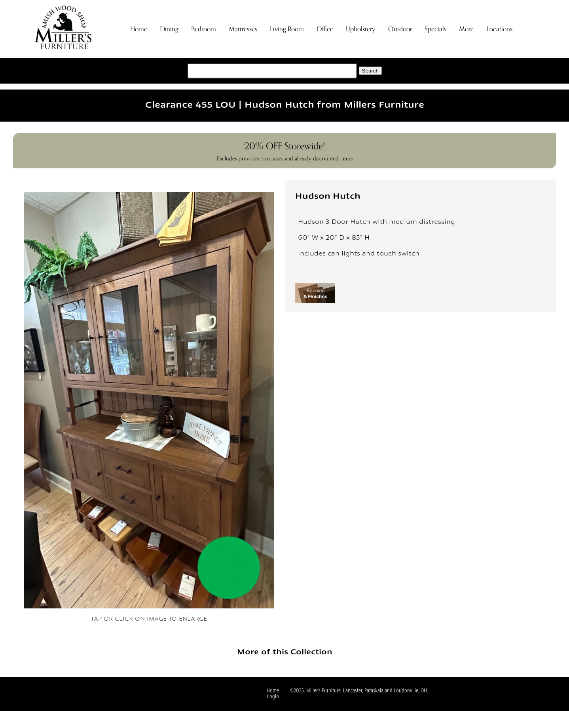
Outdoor (400, 29)
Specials (435, 29)
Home (138, 29)
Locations (499, 29)
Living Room (287, 29)
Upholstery (361, 29)
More (466, 29)
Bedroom (203, 29)
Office (325, 29)
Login (273, 697)
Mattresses (243, 29)
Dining (169, 29)
